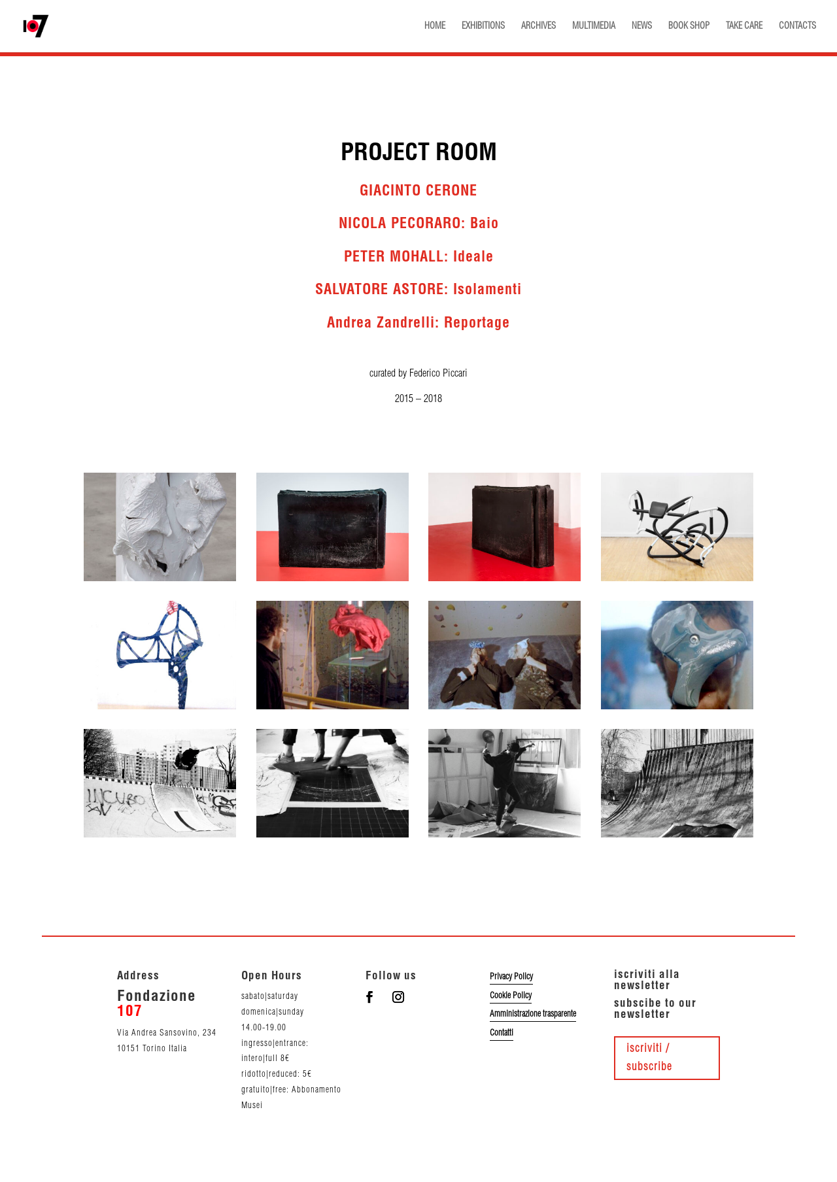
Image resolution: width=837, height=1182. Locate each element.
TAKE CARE (744, 26)
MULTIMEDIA (593, 26)
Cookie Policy (511, 996)
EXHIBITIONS (483, 26)
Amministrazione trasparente (533, 1014)
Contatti (501, 1033)
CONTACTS (797, 26)
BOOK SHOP (688, 26)
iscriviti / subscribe (649, 1058)
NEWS (642, 26)
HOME (434, 26)
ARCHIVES (538, 26)
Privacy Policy (511, 977)
